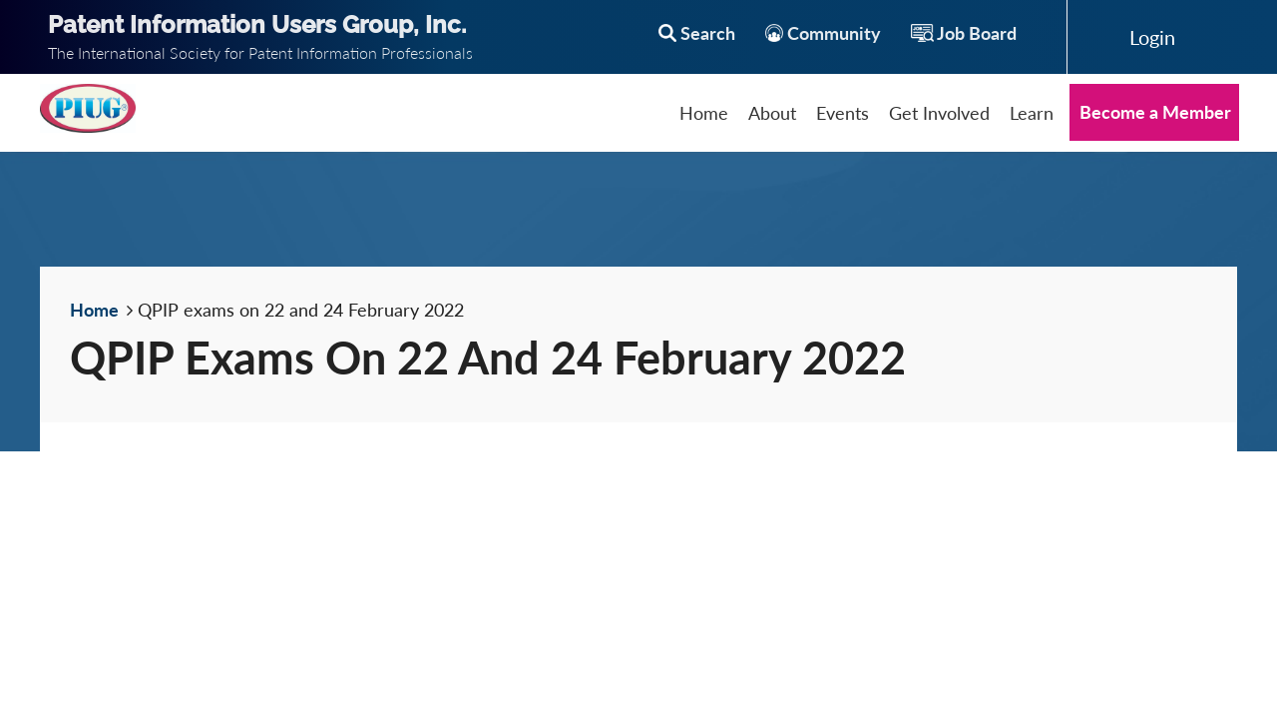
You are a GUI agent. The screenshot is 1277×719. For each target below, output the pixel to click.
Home (94, 310)
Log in (1152, 37)
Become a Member (1155, 112)
